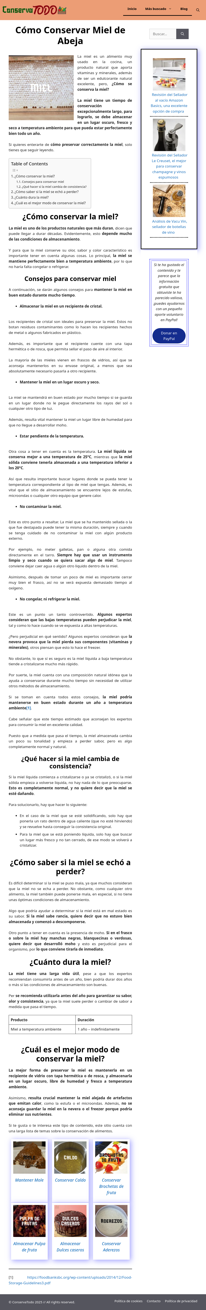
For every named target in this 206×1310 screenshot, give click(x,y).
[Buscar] (182, 34)
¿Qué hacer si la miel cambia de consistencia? (54, 187)
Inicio (132, 8)
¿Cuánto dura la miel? (32, 197)
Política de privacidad (181, 1301)
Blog (184, 8)
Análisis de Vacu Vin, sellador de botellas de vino (169, 227)
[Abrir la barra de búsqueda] (198, 10)
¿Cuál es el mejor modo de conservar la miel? (50, 203)
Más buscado (160, 8)
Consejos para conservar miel (43, 182)
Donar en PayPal (169, 335)
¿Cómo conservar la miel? (35, 176)
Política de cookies (128, 1301)
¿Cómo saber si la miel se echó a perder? (46, 192)
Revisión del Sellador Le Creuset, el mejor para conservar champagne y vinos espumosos (170, 166)
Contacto (153, 1301)
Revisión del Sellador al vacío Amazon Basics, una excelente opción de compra (169, 103)
